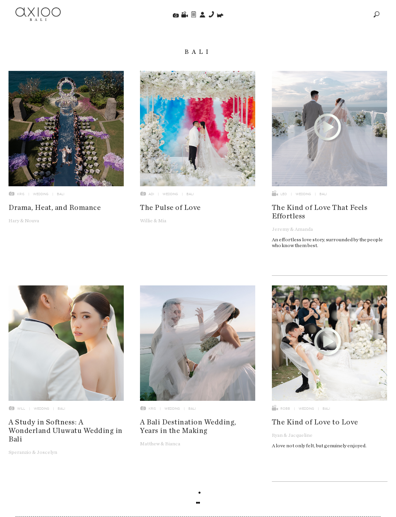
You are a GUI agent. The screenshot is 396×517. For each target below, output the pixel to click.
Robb (285, 408)
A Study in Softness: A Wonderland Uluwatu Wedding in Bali (66, 431)
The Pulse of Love (170, 207)
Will (21, 408)
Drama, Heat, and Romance (55, 207)
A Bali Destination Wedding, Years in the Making (188, 427)
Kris (20, 194)
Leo (283, 194)
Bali (60, 194)
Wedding (40, 194)
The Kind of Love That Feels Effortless (320, 212)
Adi (151, 194)
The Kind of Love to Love (315, 422)
